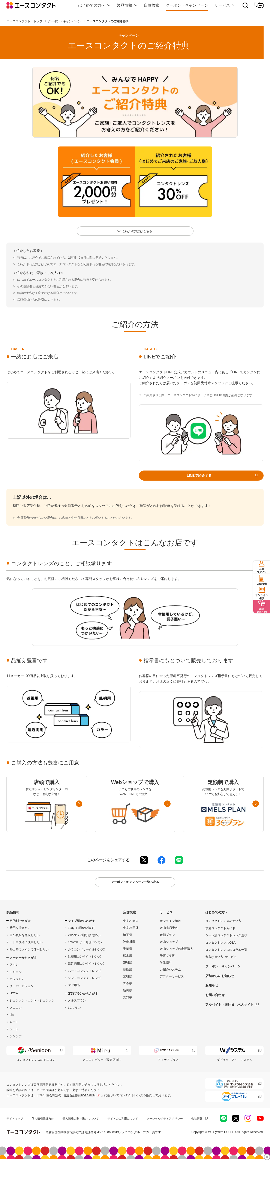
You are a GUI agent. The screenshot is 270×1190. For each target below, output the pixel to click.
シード (14, 1047)
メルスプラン (77, 1018)
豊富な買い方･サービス (221, 975)
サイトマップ (15, 1142)
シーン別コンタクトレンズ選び (226, 953)
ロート (14, 1040)
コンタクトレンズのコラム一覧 (226, 968)
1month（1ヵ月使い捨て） (86, 960)
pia (12, 1033)
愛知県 (127, 1015)
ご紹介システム (170, 987)
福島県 (127, 987)
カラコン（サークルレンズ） (87, 967)
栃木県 (127, 974)
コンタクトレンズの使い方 (223, 939)
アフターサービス (172, 994)
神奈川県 (129, 960)
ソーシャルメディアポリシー (174, 1142)
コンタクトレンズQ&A (220, 960)
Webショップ (169, 960)
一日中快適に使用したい (26, 960)
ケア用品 (74, 1003)
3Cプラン (74, 1026)
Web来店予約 (169, 946)
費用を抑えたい (20, 946)
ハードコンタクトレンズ (84, 989)
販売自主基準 (82, 1118)
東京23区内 (130, 939)
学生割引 (166, 980)
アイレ (14, 983)
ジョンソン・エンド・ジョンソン (32, 1018)
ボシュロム (17, 997)
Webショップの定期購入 (176, 967)
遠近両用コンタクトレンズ (86, 981)
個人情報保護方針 (45, 1142)
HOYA (14, 1011)
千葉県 (127, 967)
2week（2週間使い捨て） (85, 953)
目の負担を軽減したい (25, 953)
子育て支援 (167, 974)
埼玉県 (127, 953)
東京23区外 (130, 946)
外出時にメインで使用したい (29, 967)
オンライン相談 (170, 939)
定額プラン (167, 953)
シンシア (16, 1054)
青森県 (127, 1001)
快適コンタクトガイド (220, 946)
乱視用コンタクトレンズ (84, 974)
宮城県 (127, 994)
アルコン (16, 990)
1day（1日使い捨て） (82, 946)
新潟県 (127, 1008)
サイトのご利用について (129, 1142)
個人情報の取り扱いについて (85, 1142)
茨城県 (127, 980)
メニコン (16, 1026)
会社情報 (12, 1150)
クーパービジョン (22, 1004)
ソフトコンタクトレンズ (84, 996)
